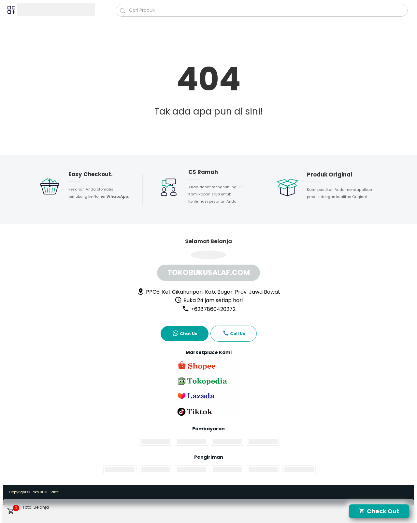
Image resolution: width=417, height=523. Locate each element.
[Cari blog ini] (262, 10)
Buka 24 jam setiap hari (209, 300)
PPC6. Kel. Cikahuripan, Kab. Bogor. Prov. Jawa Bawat (208, 292)
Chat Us (184, 333)
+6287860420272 (209, 309)
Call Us (234, 333)
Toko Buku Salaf (45, 492)
